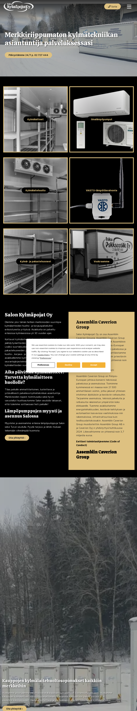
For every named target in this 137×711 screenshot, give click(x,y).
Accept (93, 365)
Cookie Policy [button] (43, 355)
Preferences (43, 365)
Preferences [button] (45, 358)
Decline (68, 365)
